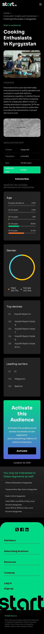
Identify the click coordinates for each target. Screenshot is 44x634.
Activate (22, 450)
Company (9, 572)
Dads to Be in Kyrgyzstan (15, 496)
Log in (8, 583)
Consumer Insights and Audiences (20, 16)
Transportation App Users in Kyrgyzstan (21, 489)
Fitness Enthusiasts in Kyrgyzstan (18, 483)
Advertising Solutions (16, 551)
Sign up (8, 588)
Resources (10, 562)
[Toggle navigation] (40, 4)
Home (6, 13)
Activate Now (22, 179)
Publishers (10, 540)
